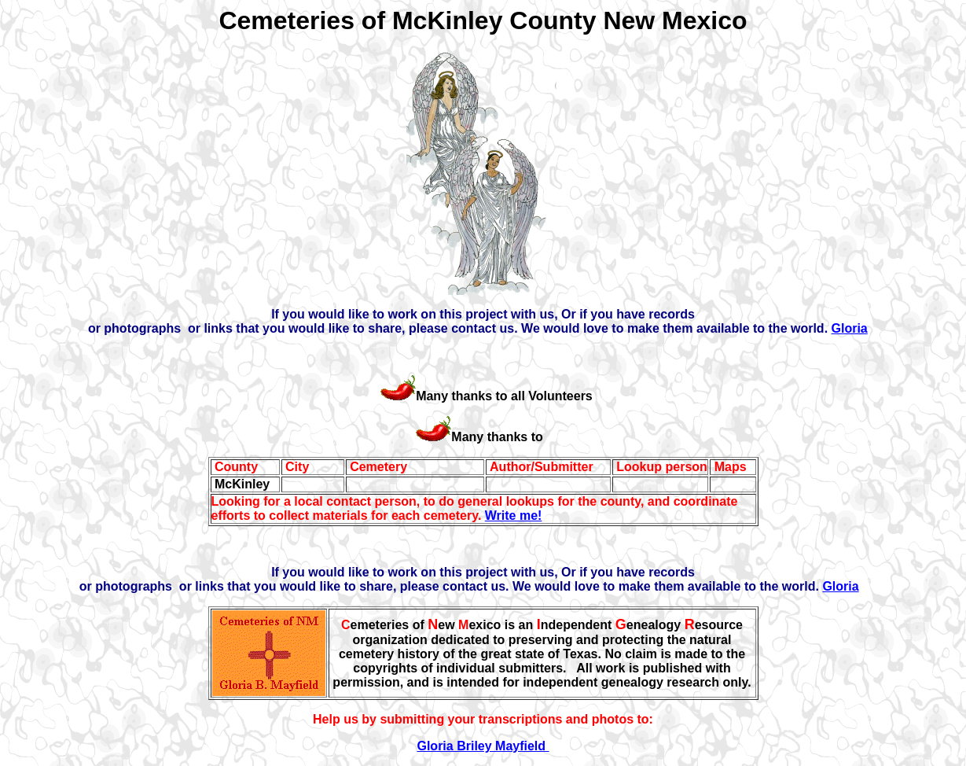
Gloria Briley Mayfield (483, 746)
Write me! (513, 515)
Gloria (850, 328)
